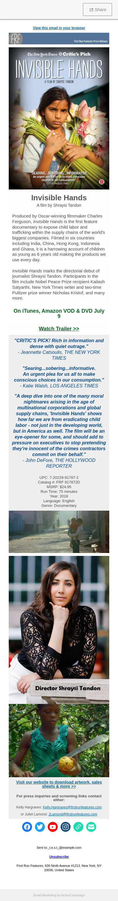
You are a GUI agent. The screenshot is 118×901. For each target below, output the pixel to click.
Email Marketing (44, 895)
